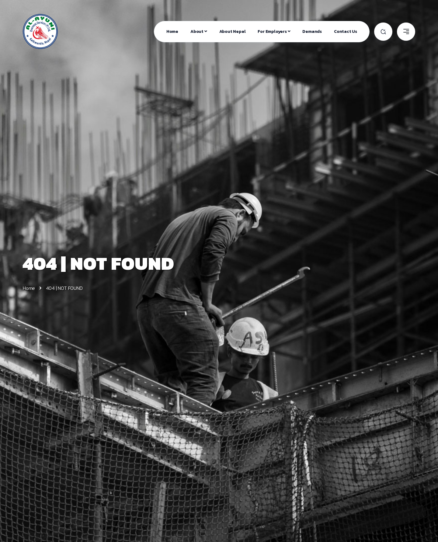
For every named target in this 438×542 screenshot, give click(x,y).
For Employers (274, 31)
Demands (312, 31)
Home (172, 31)
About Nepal (232, 31)
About (198, 31)
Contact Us (345, 31)
